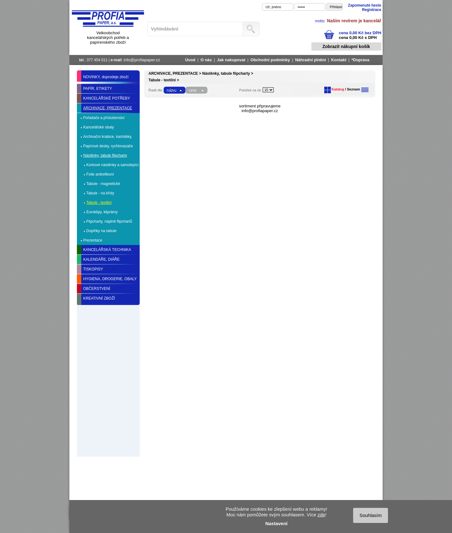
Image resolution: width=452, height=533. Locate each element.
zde (321, 514)
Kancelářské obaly (98, 127)
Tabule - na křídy (100, 193)
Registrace (371, 10)
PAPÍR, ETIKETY (97, 88)
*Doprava (360, 59)
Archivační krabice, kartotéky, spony (107, 137)
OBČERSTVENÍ (96, 288)
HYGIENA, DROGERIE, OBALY (110, 279)
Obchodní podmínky (270, 59)
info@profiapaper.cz (142, 59)
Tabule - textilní (99, 202)
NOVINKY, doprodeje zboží (106, 77)
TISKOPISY (93, 269)
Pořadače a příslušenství (104, 118)
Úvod (190, 59)
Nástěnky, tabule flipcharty (105, 155)
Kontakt (338, 59)
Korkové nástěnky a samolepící (112, 165)
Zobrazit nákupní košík (346, 46)
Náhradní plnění (310, 59)
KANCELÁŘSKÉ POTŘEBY (106, 98)
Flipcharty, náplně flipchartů (109, 221)
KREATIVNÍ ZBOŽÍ (99, 298)
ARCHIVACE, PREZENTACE (107, 108)
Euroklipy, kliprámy (102, 212)
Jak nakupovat (231, 59)
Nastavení (276, 523)
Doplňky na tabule (101, 231)
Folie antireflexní (100, 174)
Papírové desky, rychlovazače (108, 146)
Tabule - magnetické (103, 184)
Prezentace (92, 240)
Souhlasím (370, 515)
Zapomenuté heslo (364, 5)
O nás (206, 59)
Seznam (353, 89)
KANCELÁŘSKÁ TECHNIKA (107, 249)
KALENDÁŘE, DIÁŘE (101, 259)
